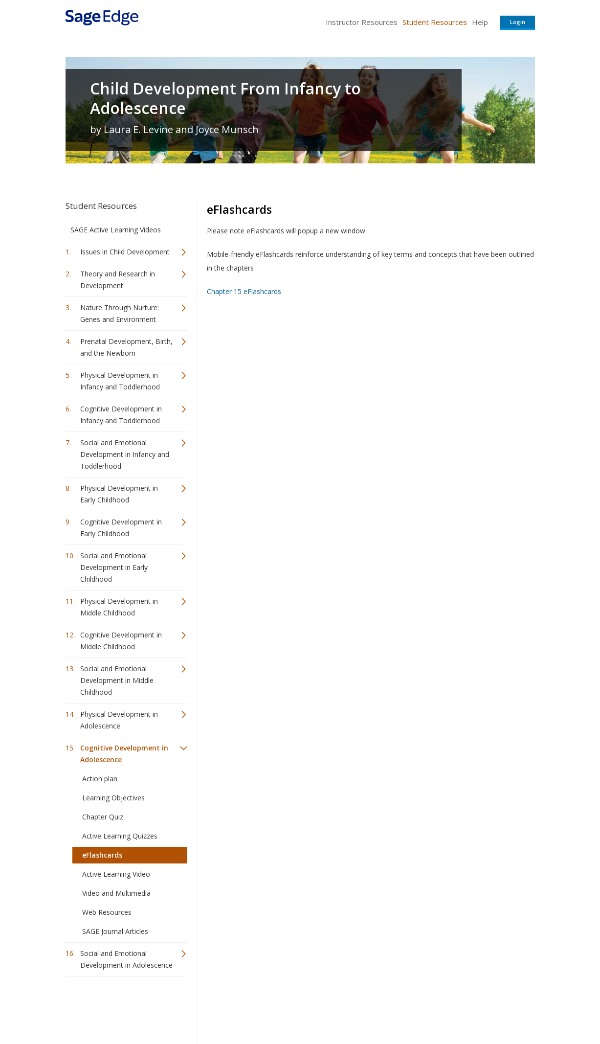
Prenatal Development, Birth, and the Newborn (126, 347)
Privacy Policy (470, 1007)
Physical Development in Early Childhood (119, 493)
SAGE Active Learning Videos (115, 229)
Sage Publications (121, 1007)
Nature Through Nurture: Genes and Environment (119, 313)
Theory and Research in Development (117, 279)
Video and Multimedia (116, 893)
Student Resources (434, 22)
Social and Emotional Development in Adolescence (126, 959)
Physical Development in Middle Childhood (119, 606)
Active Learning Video (116, 874)
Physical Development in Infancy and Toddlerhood (120, 380)
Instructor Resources (362, 22)
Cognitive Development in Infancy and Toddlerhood (121, 414)
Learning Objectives (113, 797)
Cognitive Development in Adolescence (124, 753)
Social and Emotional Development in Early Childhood (114, 567)
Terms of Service (356, 1007)
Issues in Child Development (125, 251)
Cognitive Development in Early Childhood (121, 527)
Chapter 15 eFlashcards (244, 291)
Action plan (99, 778)
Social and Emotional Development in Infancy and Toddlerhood (124, 454)
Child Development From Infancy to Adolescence (225, 98)
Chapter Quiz (102, 816)
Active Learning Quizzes (119, 835)
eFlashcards (102, 855)
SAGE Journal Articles (115, 931)
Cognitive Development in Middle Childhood (121, 640)
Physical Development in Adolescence (119, 719)
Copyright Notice (416, 1007)
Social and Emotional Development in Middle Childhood (117, 680)
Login (517, 21)
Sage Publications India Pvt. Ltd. (207, 1007)
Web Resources (107, 912)
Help (480, 22)
